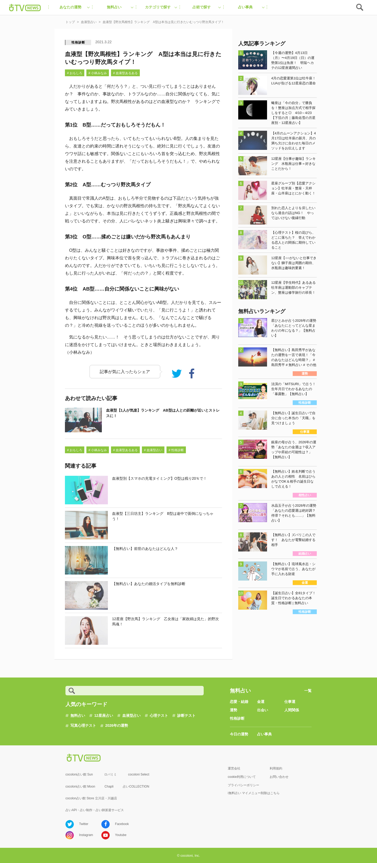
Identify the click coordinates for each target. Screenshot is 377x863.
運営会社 (234, 768)
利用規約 (276, 768)
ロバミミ (110, 774)
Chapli (108, 786)
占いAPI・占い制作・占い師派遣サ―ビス (94, 810)
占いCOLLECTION (136, 786)
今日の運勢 (239, 734)
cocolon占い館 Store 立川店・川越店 (91, 798)
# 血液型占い (153, 450)
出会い (262, 710)
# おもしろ (74, 73)
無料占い (77, 715)
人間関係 (291, 710)
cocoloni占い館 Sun (79, 774)
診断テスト (186, 715)
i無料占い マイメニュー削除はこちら (254, 793)
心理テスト (159, 715)
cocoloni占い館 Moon (80, 786)
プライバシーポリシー (243, 785)
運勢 (233, 710)
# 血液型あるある (125, 73)
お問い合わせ (279, 777)
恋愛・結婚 (239, 702)
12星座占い (103, 715)
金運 (260, 702)
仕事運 (289, 702)
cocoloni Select (138, 774)
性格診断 (78, 42)
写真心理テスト (83, 725)
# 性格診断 (176, 450)
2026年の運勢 (116, 725)
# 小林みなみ (97, 73)
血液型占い (131, 715)
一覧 (308, 691)
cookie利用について (242, 777)
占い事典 (264, 734)
